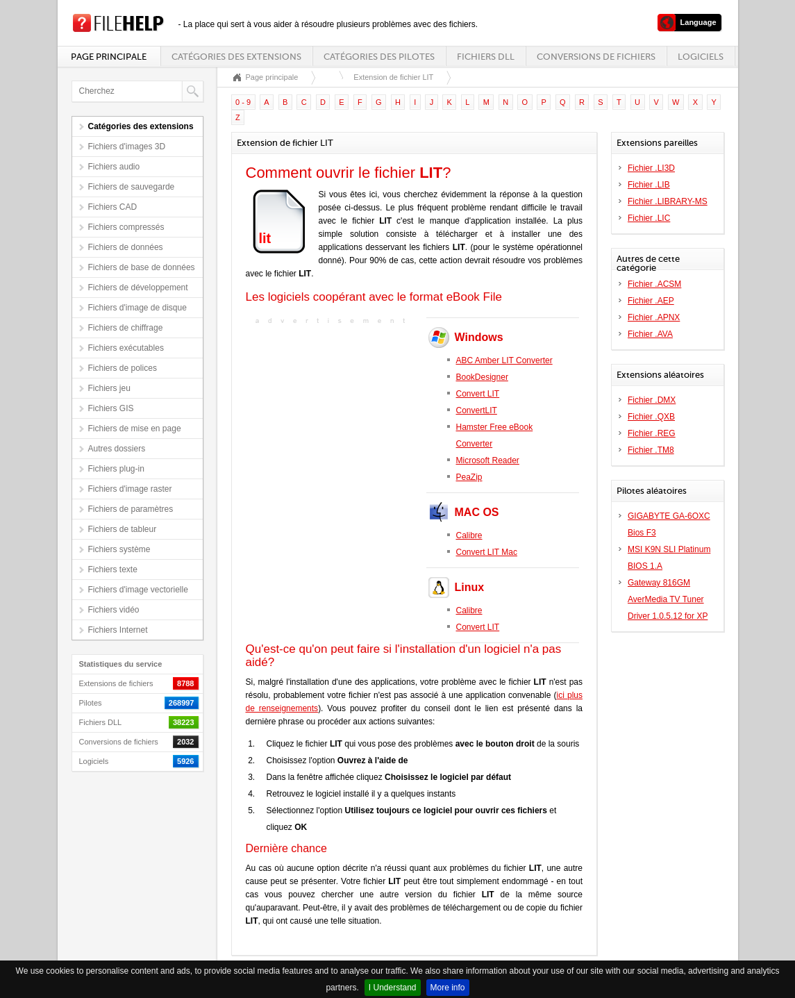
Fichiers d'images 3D (127, 146)
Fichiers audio (114, 167)
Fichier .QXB (651, 417)
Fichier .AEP (651, 301)
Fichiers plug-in (116, 469)
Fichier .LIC (649, 218)
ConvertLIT (476, 410)
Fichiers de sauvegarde (131, 187)
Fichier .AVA (650, 334)
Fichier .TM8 (651, 450)
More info (447, 987)
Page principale (109, 56)
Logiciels (700, 56)
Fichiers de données (125, 247)
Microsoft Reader (487, 460)
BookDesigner (482, 377)
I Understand (393, 987)
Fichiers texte (112, 569)
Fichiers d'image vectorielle (138, 589)
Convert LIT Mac (486, 552)
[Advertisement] (332, 414)
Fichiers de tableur (122, 529)
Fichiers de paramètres (131, 509)
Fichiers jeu (109, 388)
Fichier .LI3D (651, 168)
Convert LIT (478, 394)
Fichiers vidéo (114, 610)
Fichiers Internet (118, 630)
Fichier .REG (652, 433)
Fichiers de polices (122, 368)
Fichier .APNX (654, 317)
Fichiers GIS (111, 408)
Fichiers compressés (126, 227)
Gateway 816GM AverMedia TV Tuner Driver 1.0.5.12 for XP (668, 599)
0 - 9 (243, 102)
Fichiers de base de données (141, 267)
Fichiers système (119, 549)
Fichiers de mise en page (134, 428)
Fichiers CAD (112, 207)
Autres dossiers (117, 449)
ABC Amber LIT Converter (504, 360)
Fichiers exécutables (126, 348)
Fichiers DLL (485, 56)
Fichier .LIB (649, 185)
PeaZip (469, 477)
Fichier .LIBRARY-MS (668, 201)
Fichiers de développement (138, 287)
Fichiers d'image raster (130, 489)
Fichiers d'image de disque (137, 308)
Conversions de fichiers (596, 56)
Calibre (469, 535)
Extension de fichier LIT (393, 77)
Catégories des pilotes (379, 56)
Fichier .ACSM (654, 284)
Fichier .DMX (652, 400)
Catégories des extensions (236, 56)
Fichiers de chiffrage (125, 328)
